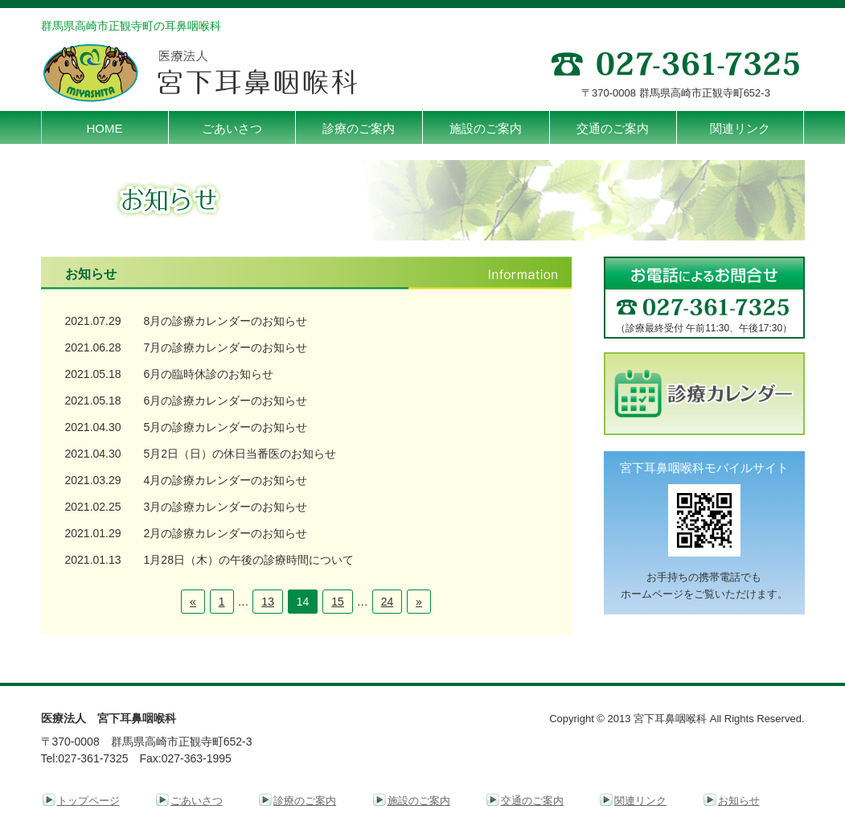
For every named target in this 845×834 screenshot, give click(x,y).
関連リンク (640, 801)
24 (387, 601)
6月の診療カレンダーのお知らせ (226, 400)
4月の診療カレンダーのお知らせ (226, 480)
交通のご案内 (532, 801)
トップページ (88, 801)
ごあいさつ (196, 801)
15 (337, 601)
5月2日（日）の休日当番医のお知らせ (240, 453)
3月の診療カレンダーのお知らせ (226, 506)
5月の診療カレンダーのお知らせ (226, 427)
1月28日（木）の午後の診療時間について (249, 559)
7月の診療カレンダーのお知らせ (226, 347)
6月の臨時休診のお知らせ (209, 374)
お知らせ (739, 801)
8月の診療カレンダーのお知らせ (226, 320)
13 (267, 601)
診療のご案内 (304, 801)
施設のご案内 (419, 801)
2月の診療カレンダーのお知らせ (226, 533)
